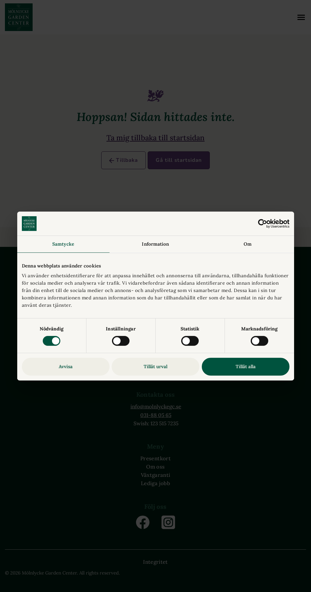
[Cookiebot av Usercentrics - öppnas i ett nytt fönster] (262, 223)
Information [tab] (155, 244)
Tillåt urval (155, 366)
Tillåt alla (246, 366)
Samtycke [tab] (63, 244)
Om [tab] (248, 244)
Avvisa (66, 366)
